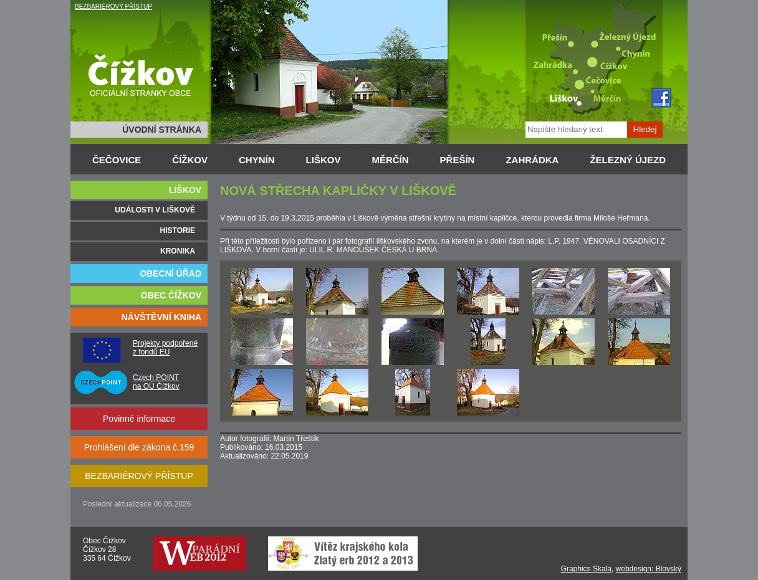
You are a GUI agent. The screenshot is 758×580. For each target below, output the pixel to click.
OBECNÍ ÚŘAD (170, 273)
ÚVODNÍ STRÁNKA (161, 130)
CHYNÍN (257, 160)
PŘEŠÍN (457, 160)
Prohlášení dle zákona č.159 (139, 447)
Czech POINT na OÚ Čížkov (156, 382)
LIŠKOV (323, 160)
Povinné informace (139, 419)
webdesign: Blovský (648, 568)
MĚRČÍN (390, 160)
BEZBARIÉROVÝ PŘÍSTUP (113, 6)
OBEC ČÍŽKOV (171, 295)
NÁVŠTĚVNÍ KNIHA (161, 317)
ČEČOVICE (116, 160)
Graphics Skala (586, 568)
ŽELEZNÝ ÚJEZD (628, 160)
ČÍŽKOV (190, 160)
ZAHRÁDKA (532, 160)
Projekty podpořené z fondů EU (165, 347)
